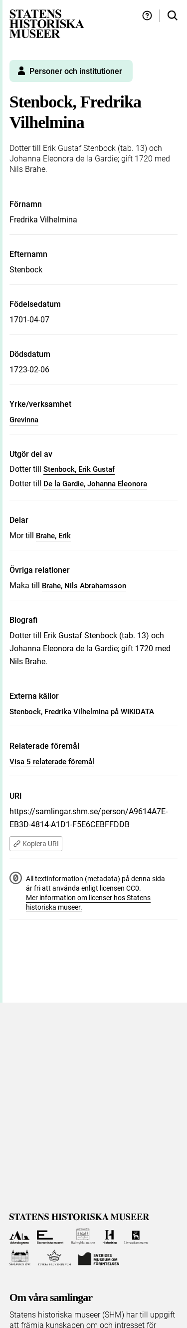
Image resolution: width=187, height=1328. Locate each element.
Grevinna (23, 419)
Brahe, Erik (53, 535)
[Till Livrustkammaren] (136, 1236)
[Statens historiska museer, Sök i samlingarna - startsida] (46, 23)
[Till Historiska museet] (109, 1236)
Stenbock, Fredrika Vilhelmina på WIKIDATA (81, 711)
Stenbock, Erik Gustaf (79, 469)
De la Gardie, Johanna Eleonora (95, 483)
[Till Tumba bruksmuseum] (54, 1258)
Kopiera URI (36, 844)
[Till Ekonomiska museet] (50, 1236)
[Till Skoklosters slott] (20, 1258)
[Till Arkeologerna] (19, 1236)
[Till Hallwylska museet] (83, 1236)
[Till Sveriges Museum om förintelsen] (98, 1258)
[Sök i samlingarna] (173, 15)
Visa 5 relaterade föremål (51, 761)
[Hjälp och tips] (147, 15)
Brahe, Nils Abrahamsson (84, 585)
